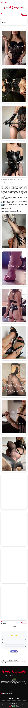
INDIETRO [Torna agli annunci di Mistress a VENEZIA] (24, 14)
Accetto (10, 706)
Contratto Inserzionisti (7, 691)
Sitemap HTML (5, 688)
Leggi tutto (18, 706)
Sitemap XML (5, 686)
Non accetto (13, 706)
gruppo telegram (11, 662)
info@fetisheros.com (22, 661)
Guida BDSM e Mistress (7, 693)
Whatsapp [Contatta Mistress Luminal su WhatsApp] (21, 27)
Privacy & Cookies (6, 689)
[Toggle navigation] (25, 2)
